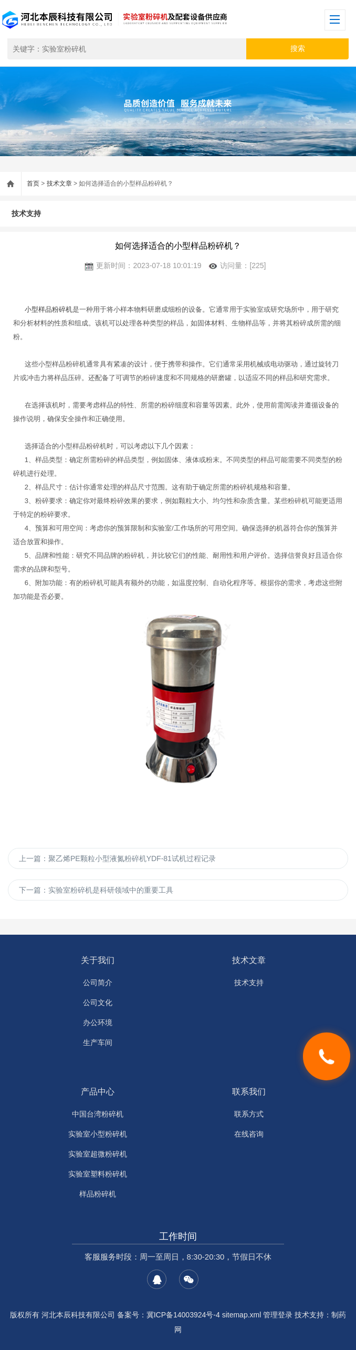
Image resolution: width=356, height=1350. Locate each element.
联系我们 (249, 1091)
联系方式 (249, 1114)
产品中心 (97, 1091)
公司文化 (97, 1002)
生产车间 (97, 1042)
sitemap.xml (241, 1315)
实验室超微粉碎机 (97, 1154)
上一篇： (117, 858)
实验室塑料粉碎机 (97, 1174)
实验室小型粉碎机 (97, 1134)
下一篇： (96, 890)
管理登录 (277, 1315)
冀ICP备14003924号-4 (183, 1315)
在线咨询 (249, 1134)
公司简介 (97, 982)
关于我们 (97, 960)
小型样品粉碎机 (48, 309)
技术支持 (26, 213)
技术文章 (59, 183)
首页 (33, 183)
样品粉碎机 (97, 1194)
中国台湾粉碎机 (97, 1114)
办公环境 (97, 1022)
